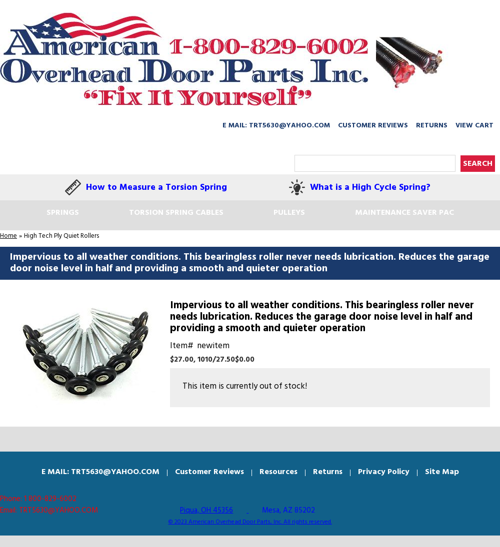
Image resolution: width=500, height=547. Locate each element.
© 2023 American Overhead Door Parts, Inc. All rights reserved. (250, 522)
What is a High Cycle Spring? (370, 187)
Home (8, 236)
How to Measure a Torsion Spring (156, 187)
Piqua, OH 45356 (206, 511)
